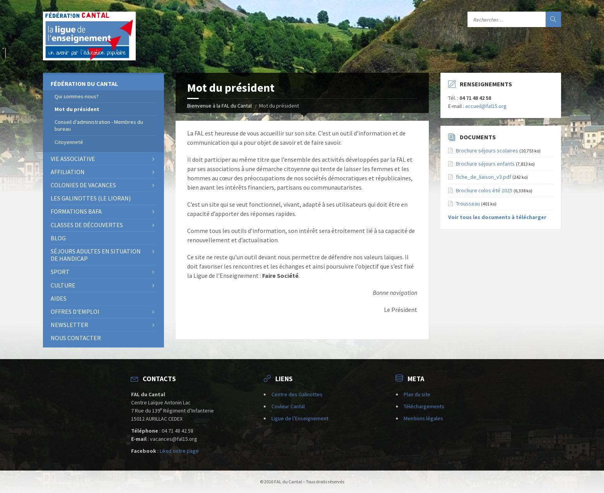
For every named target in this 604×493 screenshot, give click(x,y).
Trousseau (468, 203)
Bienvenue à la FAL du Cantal (219, 105)
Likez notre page (179, 450)
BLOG (58, 238)
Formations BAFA (76, 211)
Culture (63, 285)
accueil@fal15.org (486, 106)
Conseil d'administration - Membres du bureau (99, 125)
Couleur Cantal (288, 406)
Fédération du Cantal (84, 83)
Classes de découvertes (87, 225)
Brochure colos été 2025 (484, 190)
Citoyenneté (69, 142)
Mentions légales (423, 418)
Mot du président (77, 109)
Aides (59, 298)
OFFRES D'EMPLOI (75, 311)
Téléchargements (424, 406)
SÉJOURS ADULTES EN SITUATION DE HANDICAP (96, 254)
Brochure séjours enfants (485, 163)
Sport (60, 272)
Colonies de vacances (83, 185)
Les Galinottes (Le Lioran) (91, 198)
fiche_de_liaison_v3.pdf (483, 176)
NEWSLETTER (69, 325)
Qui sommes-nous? (77, 96)
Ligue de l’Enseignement (299, 418)
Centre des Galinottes (296, 394)
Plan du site (417, 394)
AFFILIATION (68, 172)
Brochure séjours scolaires (487, 150)
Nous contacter (76, 338)
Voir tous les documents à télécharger (497, 217)
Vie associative (73, 159)
